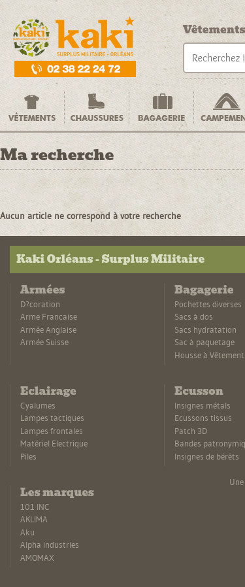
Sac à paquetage (204, 342)
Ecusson (198, 391)
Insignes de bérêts (206, 456)
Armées (42, 290)
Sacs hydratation (205, 329)
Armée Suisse (44, 342)
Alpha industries (49, 544)
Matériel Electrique (54, 443)
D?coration (40, 304)
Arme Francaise (48, 316)
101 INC (35, 506)
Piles (28, 456)
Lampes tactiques (52, 417)
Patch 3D (190, 431)
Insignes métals (202, 405)
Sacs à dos (193, 316)
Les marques (57, 492)
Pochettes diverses (208, 304)
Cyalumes (38, 405)
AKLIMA (34, 519)
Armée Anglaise (48, 329)
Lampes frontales (51, 431)
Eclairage (48, 391)
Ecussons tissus (203, 417)
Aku (27, 532)
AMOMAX (37, 557)
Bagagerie (203, 290)
